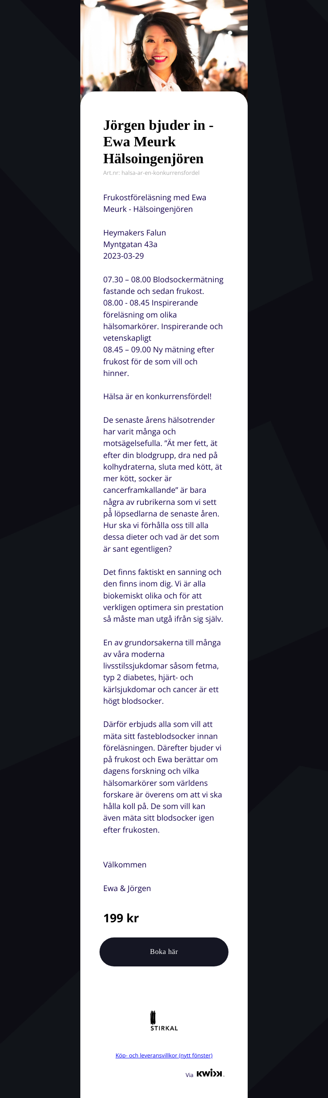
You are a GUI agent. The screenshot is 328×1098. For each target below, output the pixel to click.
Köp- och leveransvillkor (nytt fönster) (164, 1055)
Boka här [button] (164, 951)
